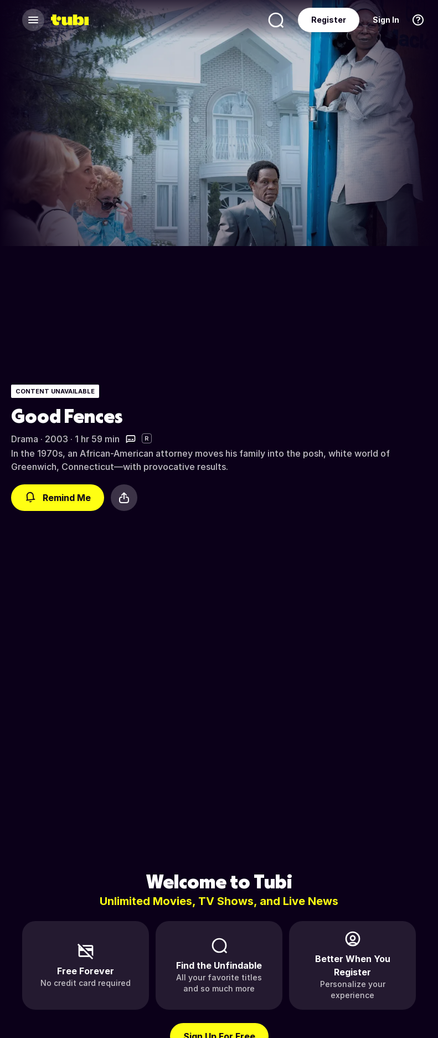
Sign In (386, 19)
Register (328, 19)
